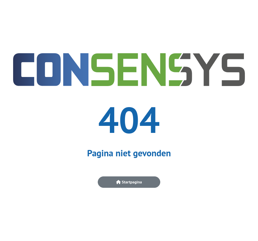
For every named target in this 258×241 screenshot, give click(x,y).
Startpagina (129, 181)
